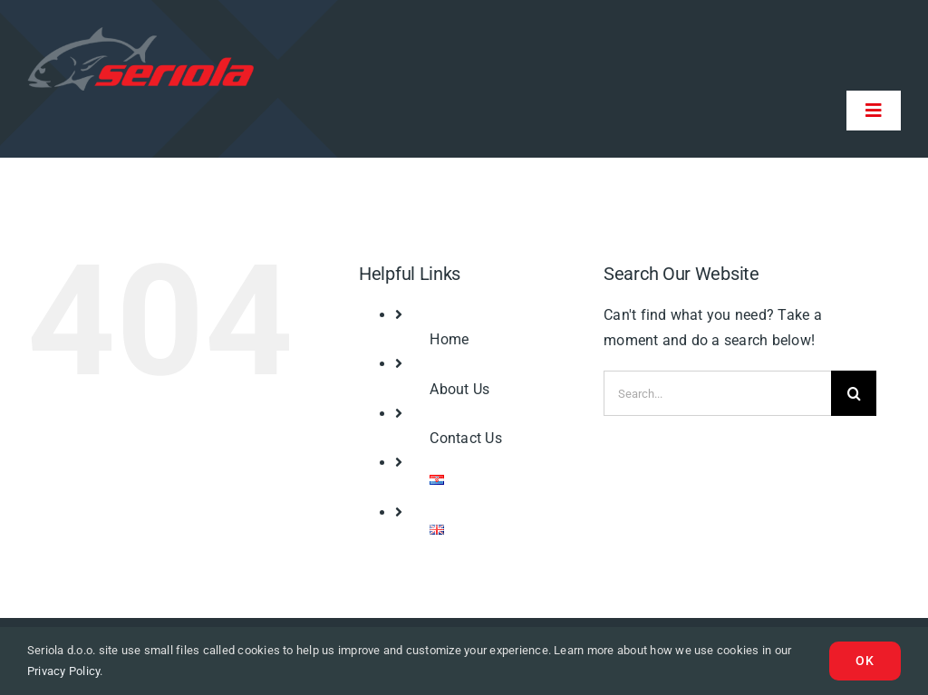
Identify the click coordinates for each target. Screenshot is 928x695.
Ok (865, 660)
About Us (459, 389)
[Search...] (717, 393)
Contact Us (465, 438)
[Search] (853, 393)
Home (449, 339)
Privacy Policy (63, 671)
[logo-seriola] (140, 34)
